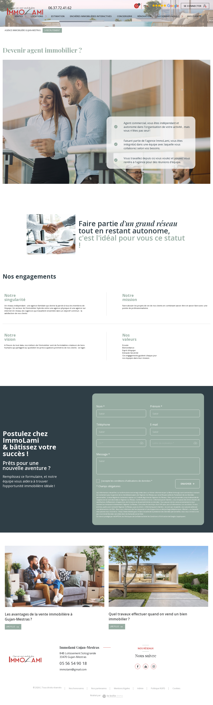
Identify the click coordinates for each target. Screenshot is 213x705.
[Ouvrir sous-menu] (26, 16)
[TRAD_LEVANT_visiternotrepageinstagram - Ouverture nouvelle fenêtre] (153, 666)
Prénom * (156, 406)
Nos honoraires (76, 688)
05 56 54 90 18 (73, 663)
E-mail (154, 424)
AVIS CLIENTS (194, 16)
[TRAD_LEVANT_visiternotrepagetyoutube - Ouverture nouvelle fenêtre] (145, 666)
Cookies (176, 688)
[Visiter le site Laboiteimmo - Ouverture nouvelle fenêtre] (112, 696)
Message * (103, 454)
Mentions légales (122, 688)
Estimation (58, 16)
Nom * (100, 406)
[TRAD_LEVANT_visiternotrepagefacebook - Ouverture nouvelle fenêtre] (137, 666)
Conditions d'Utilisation (159, 516)
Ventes (19, 16)
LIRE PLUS (12, 627)
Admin (140, 688)
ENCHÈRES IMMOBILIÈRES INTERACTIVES (91, 16)
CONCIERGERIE (124, 16)
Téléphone (103, 424)
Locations (37, 16)
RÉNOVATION (144, 16)
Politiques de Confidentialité (135, 516)
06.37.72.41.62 (60, 8)
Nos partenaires (98, 688)
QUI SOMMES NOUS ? (168, 16)
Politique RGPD (158, 688)
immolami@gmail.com (73, 669)
